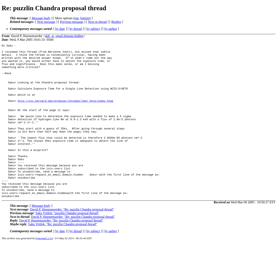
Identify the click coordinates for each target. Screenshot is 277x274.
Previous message (71, 22)
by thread (76, 29)
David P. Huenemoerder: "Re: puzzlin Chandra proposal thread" (72, 240)
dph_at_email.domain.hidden (64, 36)
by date (60, 29)
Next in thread (97, 22)
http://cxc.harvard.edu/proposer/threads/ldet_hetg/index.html (65, 112)
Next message (46, 22)
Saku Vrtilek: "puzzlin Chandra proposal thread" (67, 244)
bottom (84, 18)
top (77, 18)
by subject (93, 29)
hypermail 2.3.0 (44, 269)
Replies (116, 22)
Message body (41, 18)
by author (110, 29)
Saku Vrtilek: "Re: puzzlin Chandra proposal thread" (62, 255)
